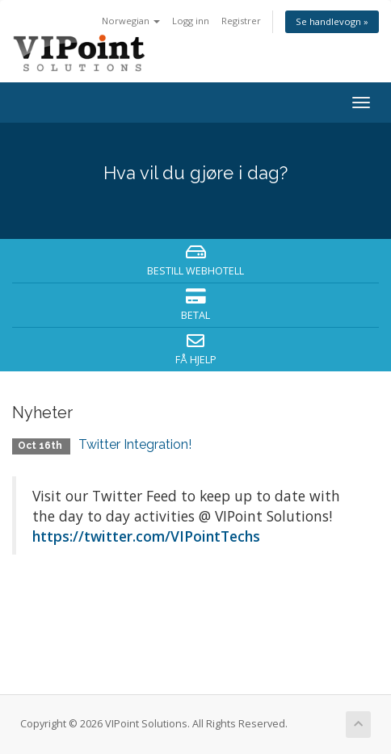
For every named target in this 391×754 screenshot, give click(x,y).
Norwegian (131, 21)
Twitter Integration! (134, 444)
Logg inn (190, 21)
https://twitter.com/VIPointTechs (146, 536)
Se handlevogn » (332, 21)
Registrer (241, 21)
